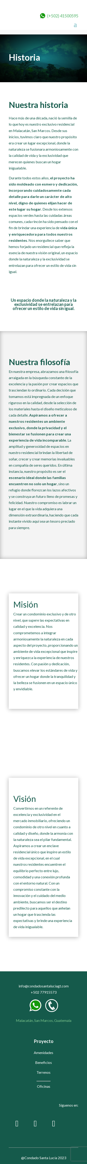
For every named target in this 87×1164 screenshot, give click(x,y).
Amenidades (43, 1052)
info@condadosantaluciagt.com (44, 986)
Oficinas (43, 1086)
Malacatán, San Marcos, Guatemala (43, 1020)
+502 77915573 (43, 992)
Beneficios (43, 1062)
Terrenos (43, 1072)
